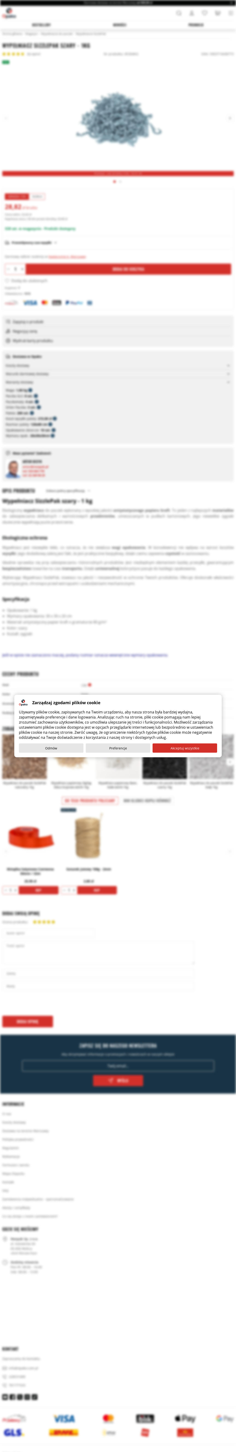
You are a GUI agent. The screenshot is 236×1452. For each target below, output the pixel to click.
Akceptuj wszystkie (185, 748)
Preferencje (118, 748)
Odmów (51, 748)
